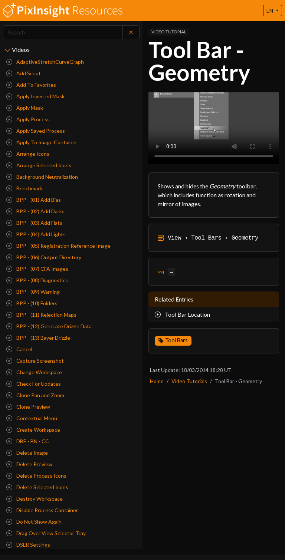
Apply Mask (24, 108)
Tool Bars (176, 340)
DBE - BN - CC (27, 441)
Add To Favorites (31, 85)
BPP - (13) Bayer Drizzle (38, 338)
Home (157, 381)
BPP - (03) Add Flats (34, 223)
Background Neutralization (42, 177)
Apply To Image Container (41, 142)
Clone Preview (28, 406)
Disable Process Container (42, 510)
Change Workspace (34, 372)
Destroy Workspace (34, 498)
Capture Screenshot (35, 361)
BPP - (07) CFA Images (37, 269)
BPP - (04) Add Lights (36, 234)
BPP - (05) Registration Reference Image (58, 246)
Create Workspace (33, 429)
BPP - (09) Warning (33, 292)
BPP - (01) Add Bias (33, 200)
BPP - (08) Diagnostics (37, 280)
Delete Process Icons (36, 475)
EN (270, 10)
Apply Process (28, 119)
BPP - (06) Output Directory (43, 257)
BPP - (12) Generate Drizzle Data (49, 326)
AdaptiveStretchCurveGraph (45, 62)
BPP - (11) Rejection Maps (41, 315)
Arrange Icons (27, 154)
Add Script (23, 73)
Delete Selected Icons (37, 487)
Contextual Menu (31, 418)
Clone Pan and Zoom (35, 395)
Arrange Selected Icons (38, 165)
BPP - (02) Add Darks (35, 211)
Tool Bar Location (182, 314)
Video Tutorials (189, 381)
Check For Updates (33, 384)
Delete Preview (29, 464)
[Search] (63, 32)
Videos (21, 49)
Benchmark (24, 188)
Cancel (19, 349)
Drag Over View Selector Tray (46, 533)
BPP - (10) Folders (32, 303)
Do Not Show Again (34, 521)
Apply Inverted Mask (35, 96)
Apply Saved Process (35, 131)
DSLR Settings (28, 544)
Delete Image (27, 452)
